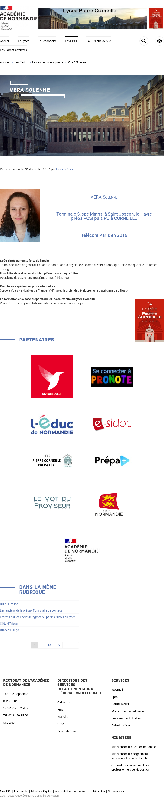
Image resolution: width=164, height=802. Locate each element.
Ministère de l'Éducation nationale (133, 747)
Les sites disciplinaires (126, 718)
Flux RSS (5, 791)
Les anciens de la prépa (47, 62)
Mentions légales (41, 791)
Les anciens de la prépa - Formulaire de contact (31, 610)
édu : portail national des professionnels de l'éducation (130, 767)
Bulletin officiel (120, 725)
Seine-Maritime (67, 731)
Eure (60, 710)
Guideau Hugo (9, 630)
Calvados (63, 702)
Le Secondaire (47, 41)
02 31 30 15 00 (18, 715)
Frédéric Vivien (65, 169)
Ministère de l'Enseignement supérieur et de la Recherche (129, 756)
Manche (62, 717)
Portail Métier (120, 704)
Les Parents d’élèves (13, 50)
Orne (60, 724)
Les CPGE (71, 41)
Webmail (117, 690)
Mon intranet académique (128, 711)
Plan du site (21, 791)
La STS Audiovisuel (98, 41)
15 (58, 645)
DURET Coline (9, 604)
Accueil (4, 41)
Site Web (9, 723)
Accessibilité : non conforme (72, 791)
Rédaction (99, 791)
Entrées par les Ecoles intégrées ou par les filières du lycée (37, 617)
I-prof (115, 697)
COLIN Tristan (9, 623)
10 (49, 645)
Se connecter (116, 791)
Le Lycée (23, 41)
